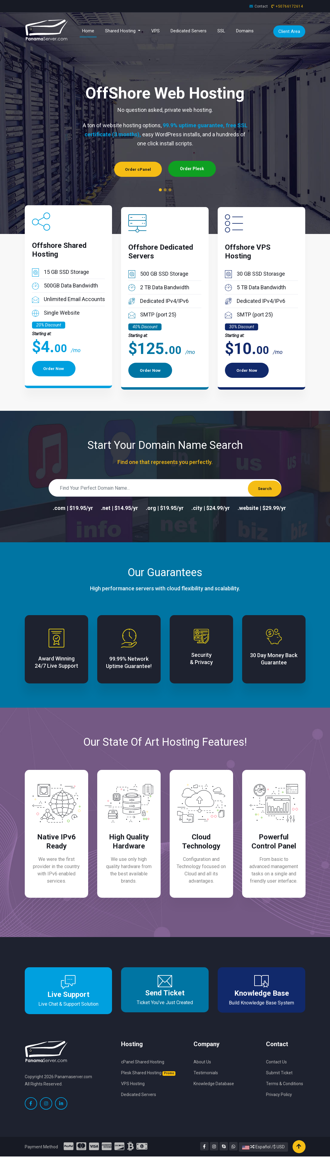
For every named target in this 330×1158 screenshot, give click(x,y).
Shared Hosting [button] (121, 31)
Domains (245, 31)
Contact (261, 6)
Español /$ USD (263, 1148)
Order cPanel (138, 168)
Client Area (289, 31)
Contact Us (276, 1062)
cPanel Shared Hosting (142, 1062)
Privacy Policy (279, 1095)
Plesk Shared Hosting (148, 1073)
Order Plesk (193, 168)
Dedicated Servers (189, 31)
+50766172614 (289, 6)
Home (89, 31)
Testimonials (206, 1073)
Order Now (55, 370)
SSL (221, 31)
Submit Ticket (279, 1073)
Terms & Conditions (284, 1084)
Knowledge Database (214, 1084)
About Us (202, 1062)
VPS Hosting (133, 1084)
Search (263, 487)
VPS (155, 31)
